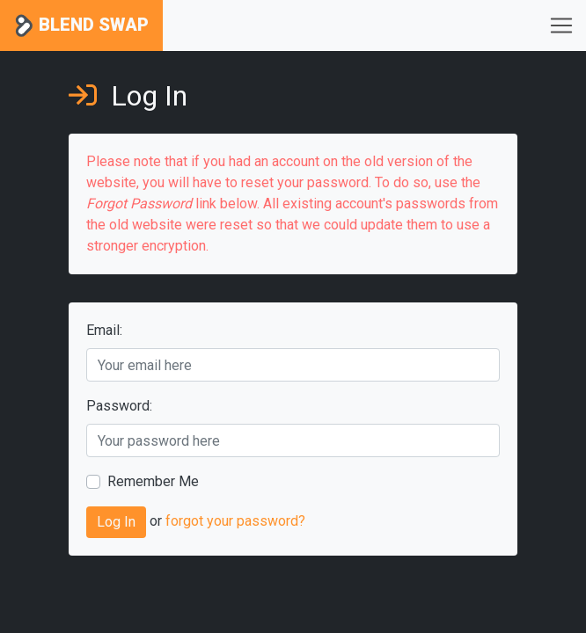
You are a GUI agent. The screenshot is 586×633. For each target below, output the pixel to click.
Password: (119, 405)
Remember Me (153, 481)
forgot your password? (235, 521)
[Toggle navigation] (561, 25)
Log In (116, 521)
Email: (104, 330)
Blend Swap (81, 26)
